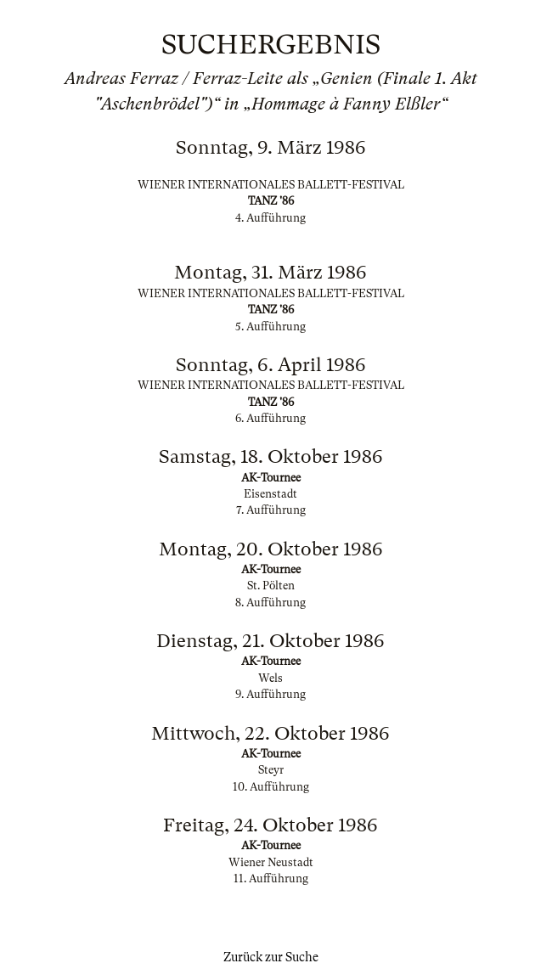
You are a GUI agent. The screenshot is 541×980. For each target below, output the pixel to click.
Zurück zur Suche (270, 957)
